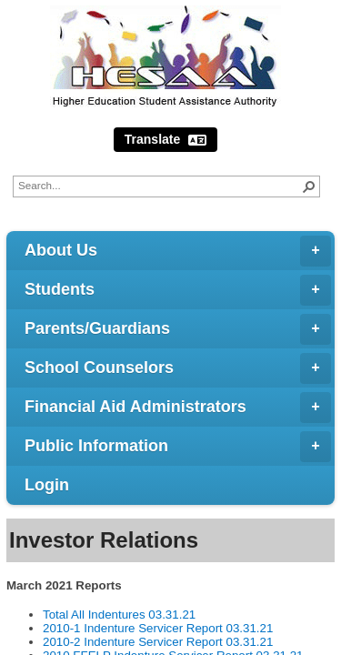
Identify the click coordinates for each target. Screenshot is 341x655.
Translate (165, 139)
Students (178, 290)
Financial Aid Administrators (178, 407)
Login (47, 485)
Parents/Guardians (178, 329)
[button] (309, 186)
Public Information (178, 446)
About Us (178, 251)
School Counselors (178, 368)
